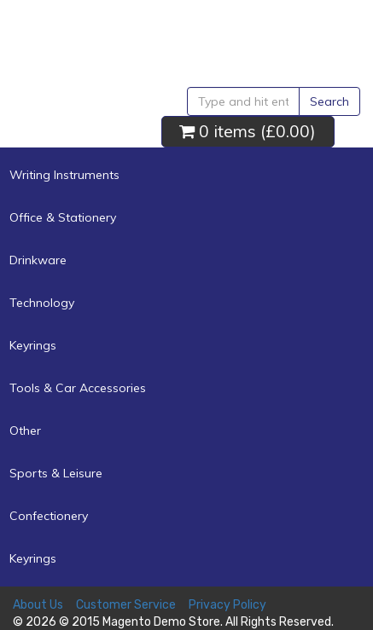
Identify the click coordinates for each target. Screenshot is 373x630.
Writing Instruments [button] (64, 174)
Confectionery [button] (48, 515)
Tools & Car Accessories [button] (77, 388)
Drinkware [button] (38, 260)
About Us (38, 605)
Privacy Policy (227, 605)
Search (329, 101)
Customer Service (126, 605)
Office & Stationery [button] (62, 217)
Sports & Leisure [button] (55, 473)
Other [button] (25, 430)
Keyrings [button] (32, 345)
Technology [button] (41, 302)
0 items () (247, 131)
